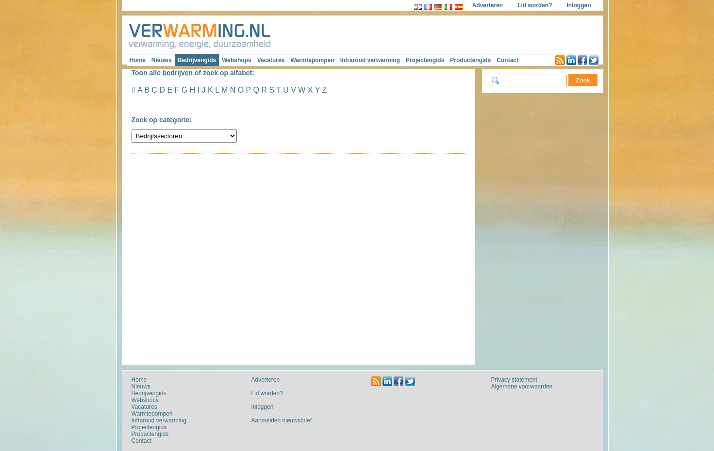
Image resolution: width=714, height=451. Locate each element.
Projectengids (425, 60)
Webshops (236, 60)
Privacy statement (514, 379)
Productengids (470, 60)
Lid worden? (534, 5)
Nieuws (161, 60)
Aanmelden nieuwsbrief (281, 420)
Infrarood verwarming (370, 60)
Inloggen (579, 5)
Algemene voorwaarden (522, 386)
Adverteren (487, 5)
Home (138, 60)
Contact (507, 60)
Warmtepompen (312, 60)
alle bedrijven (171, 73)
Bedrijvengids (197, 60)
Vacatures (271, 60)
